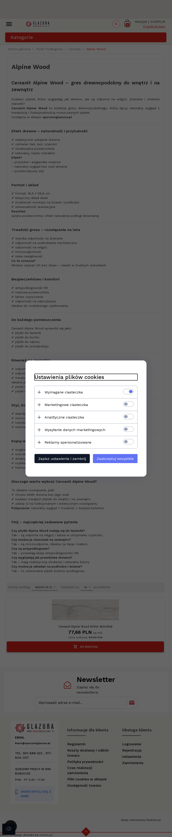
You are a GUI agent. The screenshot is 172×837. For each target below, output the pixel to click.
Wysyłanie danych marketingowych (75, 430)
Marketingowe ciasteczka (66, 405)
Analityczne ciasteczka (64, 417)
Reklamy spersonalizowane (68, 442)
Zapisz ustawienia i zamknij (62, 459)
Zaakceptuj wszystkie (115, 459)
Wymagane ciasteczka (64, 392)
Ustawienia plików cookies (69, 377)
